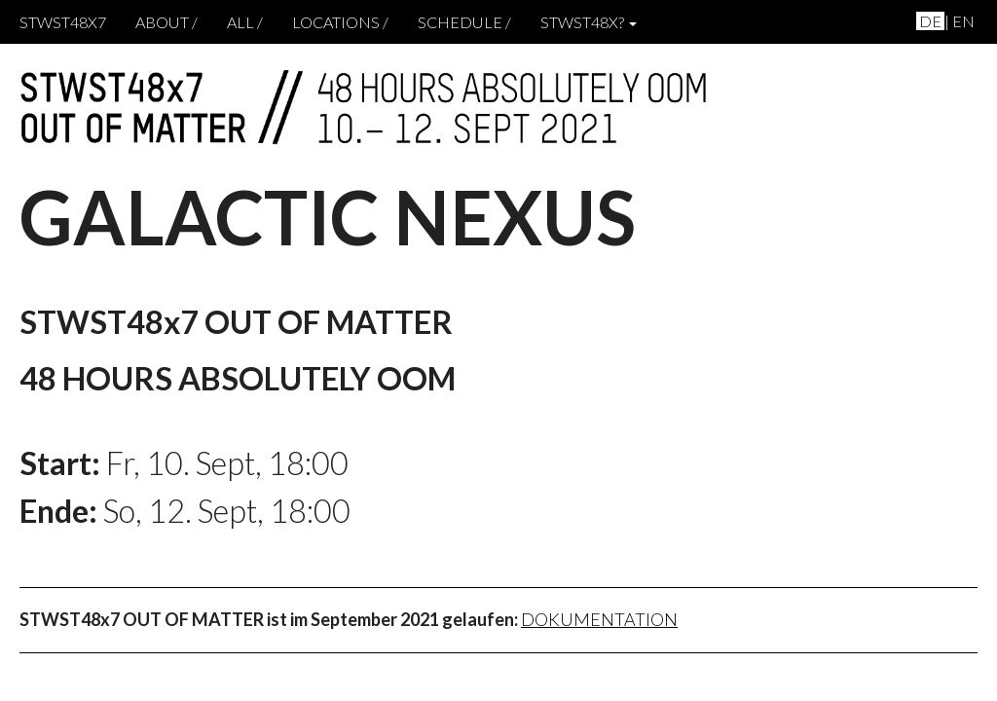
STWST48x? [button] (588, 22)
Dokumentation (599, 619)
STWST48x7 (62, 22)
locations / (340, 22)
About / (166, 22)
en (963, 21)
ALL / (245, 22)
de (930, 21)
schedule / (464, 22)
